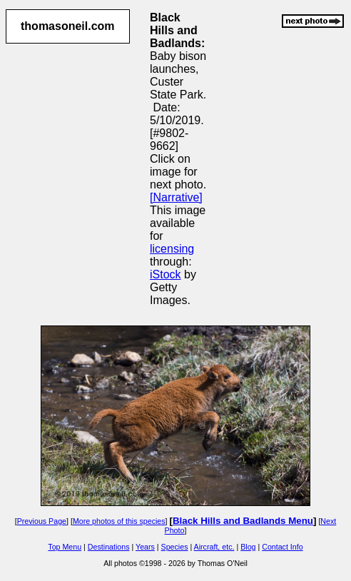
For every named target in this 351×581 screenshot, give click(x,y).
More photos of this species (119, 521)
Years (145, 546)
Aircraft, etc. (214, 546)
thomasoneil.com (68, 26)
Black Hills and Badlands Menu (243, 520)
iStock (165, 274)
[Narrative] (176, 197)
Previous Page (41, 521)
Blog (247, 546)
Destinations (109, 546)
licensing (172, 249)
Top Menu (64, 546)
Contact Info (282, 546)
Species (174, 546)
